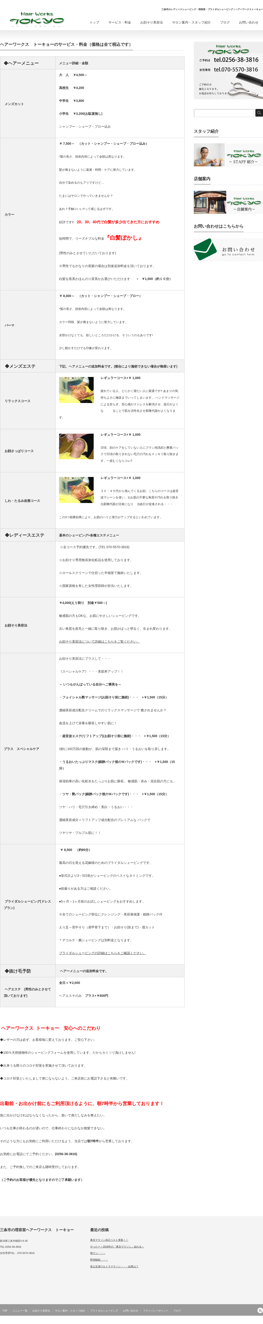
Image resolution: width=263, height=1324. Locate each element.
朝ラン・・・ (97, 1253)
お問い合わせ (248, 22)
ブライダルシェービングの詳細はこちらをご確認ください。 (102, 953)
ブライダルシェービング (104, 1310)
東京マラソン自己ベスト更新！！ (109, 1240)
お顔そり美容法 (151, 22)
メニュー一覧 (19, 1310)
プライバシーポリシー (155, 1310)
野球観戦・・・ (99, 1259)
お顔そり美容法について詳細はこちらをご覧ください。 (99, 641)
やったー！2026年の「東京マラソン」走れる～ (117, 1246)
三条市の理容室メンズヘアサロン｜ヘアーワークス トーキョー (223, 1320)
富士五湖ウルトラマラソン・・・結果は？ (114, 1266)
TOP (4, 1310)
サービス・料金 (119, 22)
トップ (94, 22)
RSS (260, 1310)
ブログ (225, 22)
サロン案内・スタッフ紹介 (191, 22)
